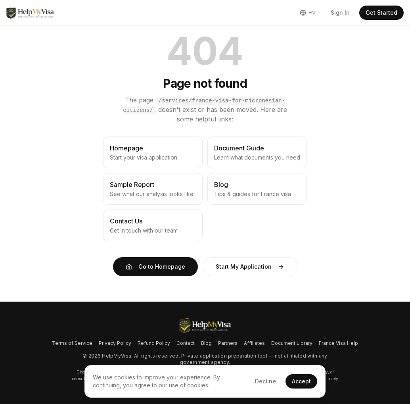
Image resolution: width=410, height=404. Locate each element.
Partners (228, 343)
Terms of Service (72, 343)
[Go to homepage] (204, 326)
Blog (206, 343)
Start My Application (250, 266)
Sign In (340, 12)
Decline (265, 381)
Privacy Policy (115, 343)
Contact (185, 343)
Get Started (381, 12)
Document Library (291, 343)
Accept (301, 381)
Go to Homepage (155, 266)
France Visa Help (338, 343)
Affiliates (254, 343)
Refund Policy (154, 343)
